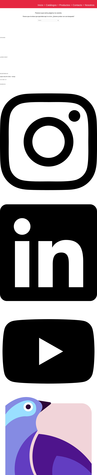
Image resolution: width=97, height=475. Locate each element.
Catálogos (51, 5)
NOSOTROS (48, 60)
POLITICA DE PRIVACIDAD (48, 66)
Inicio (40, 5)
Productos (64, 5)
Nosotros (89, 5)
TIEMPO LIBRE (48, 40)
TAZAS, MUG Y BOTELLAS (48, 43)
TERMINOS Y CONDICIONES (48, 63)
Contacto (77, 5)
